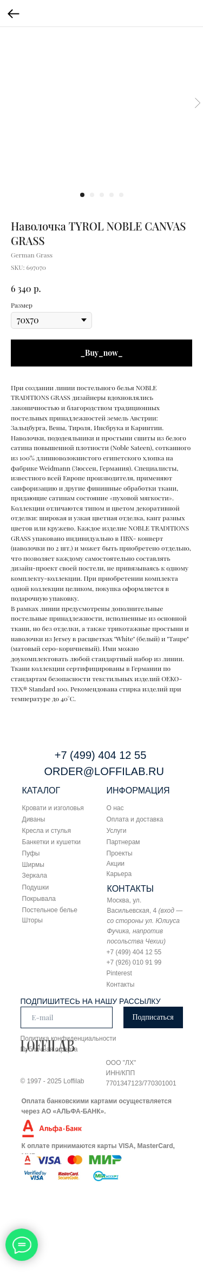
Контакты (121, 984)
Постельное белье (49, 910)
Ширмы (33, 864)
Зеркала (34, 875)
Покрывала (39, 898)
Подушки (35, 887)
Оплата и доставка (135, 819)
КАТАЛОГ (41, 790)
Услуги (117, 830)
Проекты (120, 853)
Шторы (32, 920)
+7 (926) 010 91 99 (134, 962)
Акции (116, 863)
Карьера (119, 874)
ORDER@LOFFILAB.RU (104, 771)
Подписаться (152, 1017)
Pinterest (119, 973)
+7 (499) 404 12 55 (101, 755)
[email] (67, 1017)
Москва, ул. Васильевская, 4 (145, 921)
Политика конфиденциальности (68, 1038)
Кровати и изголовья (53, 808)
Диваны (33, 819)
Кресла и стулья (46, 830)
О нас (115, 808)
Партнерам (123, 842)
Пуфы (31, 853)
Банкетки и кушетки (51, 842)
